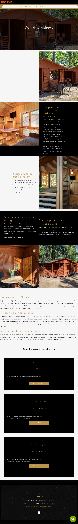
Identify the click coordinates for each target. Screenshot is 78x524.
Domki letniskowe (25, 6)
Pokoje (7, 6)
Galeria (40, 6)
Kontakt (57, 6)
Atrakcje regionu (48, 6)
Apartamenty (14, 6)
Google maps (54, 500)
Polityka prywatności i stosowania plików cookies (39, 506)
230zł (37, 452)
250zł (37, 369)
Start (2, 6)
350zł (37, 408)
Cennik (34, 6)
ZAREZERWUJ (39, 383)
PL (62, 6)
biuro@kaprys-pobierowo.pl (47, 503)
